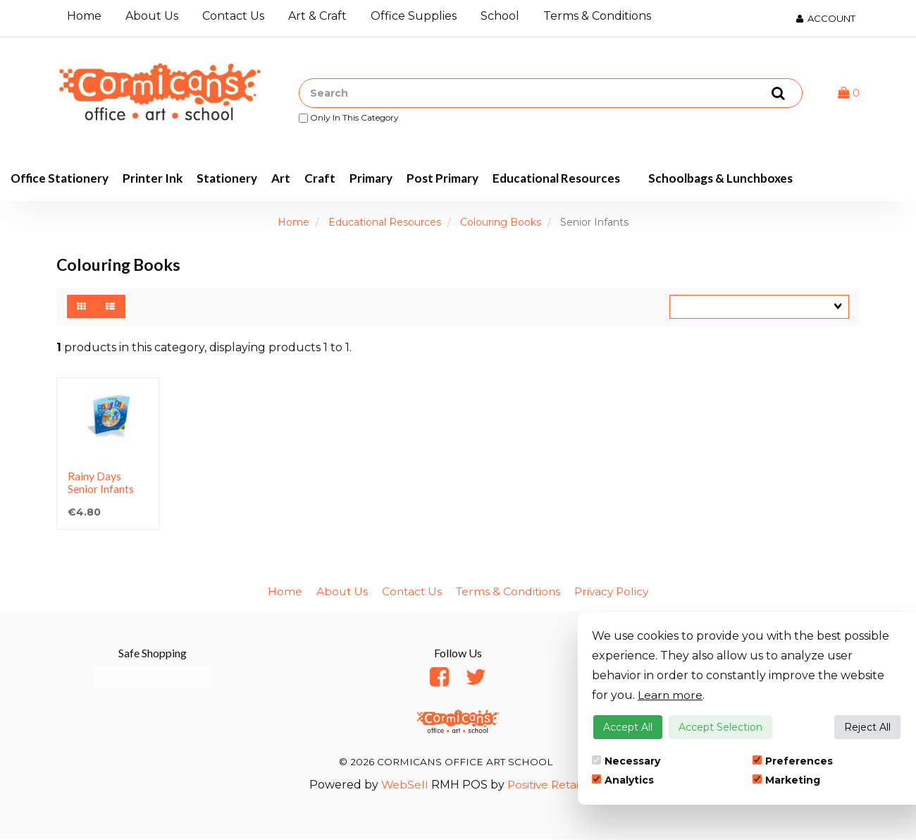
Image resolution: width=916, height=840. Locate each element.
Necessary (626, 761)
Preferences (793, 761)
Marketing (786, 780)
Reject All (867, 727)
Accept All (627, 727)
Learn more (670, 695)
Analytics (623, 780)
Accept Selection (720, 727)
